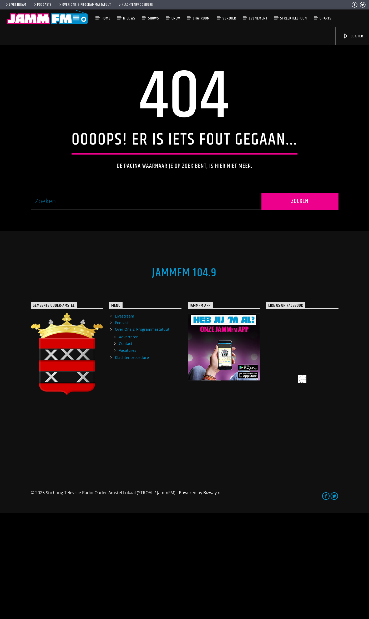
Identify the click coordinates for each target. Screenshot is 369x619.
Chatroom (201, 18)
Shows (153, 18)
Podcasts (42, 5)
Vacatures (127, 456)
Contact (125, 449)
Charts (325, 18)
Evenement (258, 18)
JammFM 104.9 (184, 379)
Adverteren (129, 443)
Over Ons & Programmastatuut (84, 5)
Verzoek (229, 18)
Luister (353, 36)
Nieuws (129, 18)
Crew (175, 18)
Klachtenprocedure (135, 5)
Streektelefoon (293, 18)
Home (106, 18)
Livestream (15, 5)
